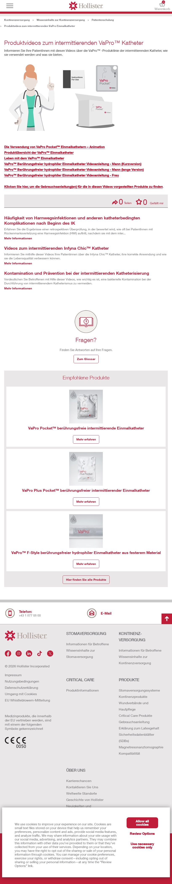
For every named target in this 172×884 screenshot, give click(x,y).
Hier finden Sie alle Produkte (86, 579)
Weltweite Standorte (81, 793)
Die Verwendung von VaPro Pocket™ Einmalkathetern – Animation (54, 147)
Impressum (13, 675)
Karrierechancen (78, 781)
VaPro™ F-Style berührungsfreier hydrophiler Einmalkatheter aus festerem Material (86, 552)
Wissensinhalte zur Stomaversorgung (80, 653)
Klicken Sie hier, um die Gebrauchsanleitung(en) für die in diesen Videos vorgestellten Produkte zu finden (83, 186)
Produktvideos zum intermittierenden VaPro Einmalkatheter (39, 26)
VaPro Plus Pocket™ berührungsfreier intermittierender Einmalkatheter (86, 490)
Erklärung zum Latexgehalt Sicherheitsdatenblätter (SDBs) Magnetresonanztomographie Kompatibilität (141, 740)
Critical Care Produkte (135, 715)
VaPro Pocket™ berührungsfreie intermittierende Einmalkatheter (86, 428)
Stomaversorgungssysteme (139, 690)
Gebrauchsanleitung (134, 722)
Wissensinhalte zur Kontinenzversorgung (61, 19)
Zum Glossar (86, 359)
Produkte (129, 679)
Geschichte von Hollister (84, 800)
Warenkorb (162, 6)
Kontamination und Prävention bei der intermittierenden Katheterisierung (76, 273)
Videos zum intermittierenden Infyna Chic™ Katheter (56, 247)
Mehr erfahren (86, 439)
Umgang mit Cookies (21, 694)
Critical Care (80, 679)
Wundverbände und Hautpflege (133, 706)
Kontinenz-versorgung (132, 636)
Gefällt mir (150, 202)
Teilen (122, 201)
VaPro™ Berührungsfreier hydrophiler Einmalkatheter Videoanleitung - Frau (61, 175)
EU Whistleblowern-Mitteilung (27, 700)
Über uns (75, 770)
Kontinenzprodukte (133, 696)
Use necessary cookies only (142, 845)
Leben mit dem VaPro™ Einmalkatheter (34, 158)
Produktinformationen (82, 690)
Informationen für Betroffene (87, 644)
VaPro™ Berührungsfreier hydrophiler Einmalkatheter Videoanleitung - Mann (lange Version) (74, 169)
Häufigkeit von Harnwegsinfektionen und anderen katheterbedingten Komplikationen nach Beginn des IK (72, 220)
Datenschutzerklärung (21, 687)
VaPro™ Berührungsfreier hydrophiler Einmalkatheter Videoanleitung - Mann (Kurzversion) (72, 164)
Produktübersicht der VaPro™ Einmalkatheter (39, 152)
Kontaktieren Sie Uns (82, 787)
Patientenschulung (103, 19)
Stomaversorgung (86, 633)
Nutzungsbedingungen (22, 681)
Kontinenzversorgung (17, 19)
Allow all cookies (142, 822)
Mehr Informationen (18, 238)
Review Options (142, 833)
